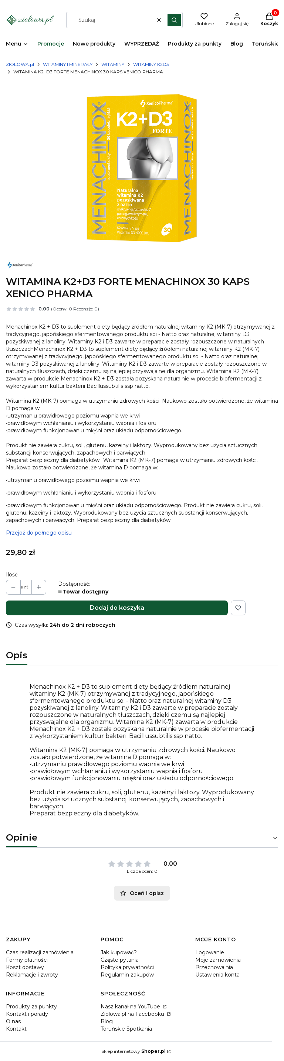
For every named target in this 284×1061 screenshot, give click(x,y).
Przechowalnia (214, 967)
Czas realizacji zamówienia (40, 952)
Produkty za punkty (31, 1006)
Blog (107, 1021)
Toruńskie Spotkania (126, 1028)
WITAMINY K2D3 (151, 64)
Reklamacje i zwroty (32, 974)
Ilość (12, 574)
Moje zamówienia (218, 960)
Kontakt (16, 1028)
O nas (13, 1021)
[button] (174, 20)
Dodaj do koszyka (117, 607)
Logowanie (209, 952)
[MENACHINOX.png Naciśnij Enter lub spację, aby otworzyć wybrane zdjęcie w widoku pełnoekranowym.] (142, 168)
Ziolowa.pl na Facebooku (133, 1014)
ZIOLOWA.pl (20, 64)
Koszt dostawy (25, 967)
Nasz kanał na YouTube (131, 1006)
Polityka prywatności (127, 967)
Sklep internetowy (133, 1051)
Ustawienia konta (217, 974)
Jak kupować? (119, 952)
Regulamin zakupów (127, 974)
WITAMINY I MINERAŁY (67, 64)
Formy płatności (27, 960)
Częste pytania (120, 960)
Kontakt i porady (27, 1014)
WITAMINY (112, 64)
